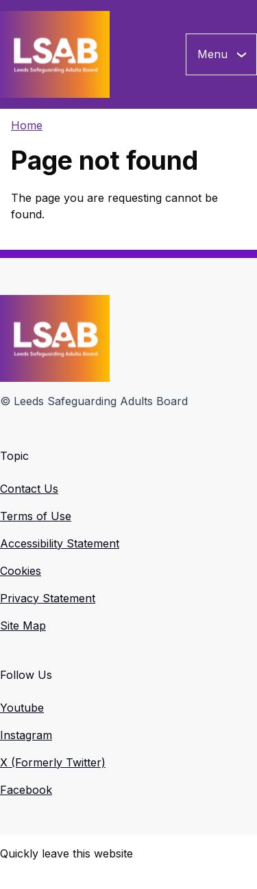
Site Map (23, 625)
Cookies (20, 571)
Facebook (26, 790)
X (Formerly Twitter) (53, 762)
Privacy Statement (47, 598)
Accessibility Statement (59, 543)
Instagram (26, 735)
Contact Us (29, 488)
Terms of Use (35, 516)
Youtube (22, 707)
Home (26, 125)
